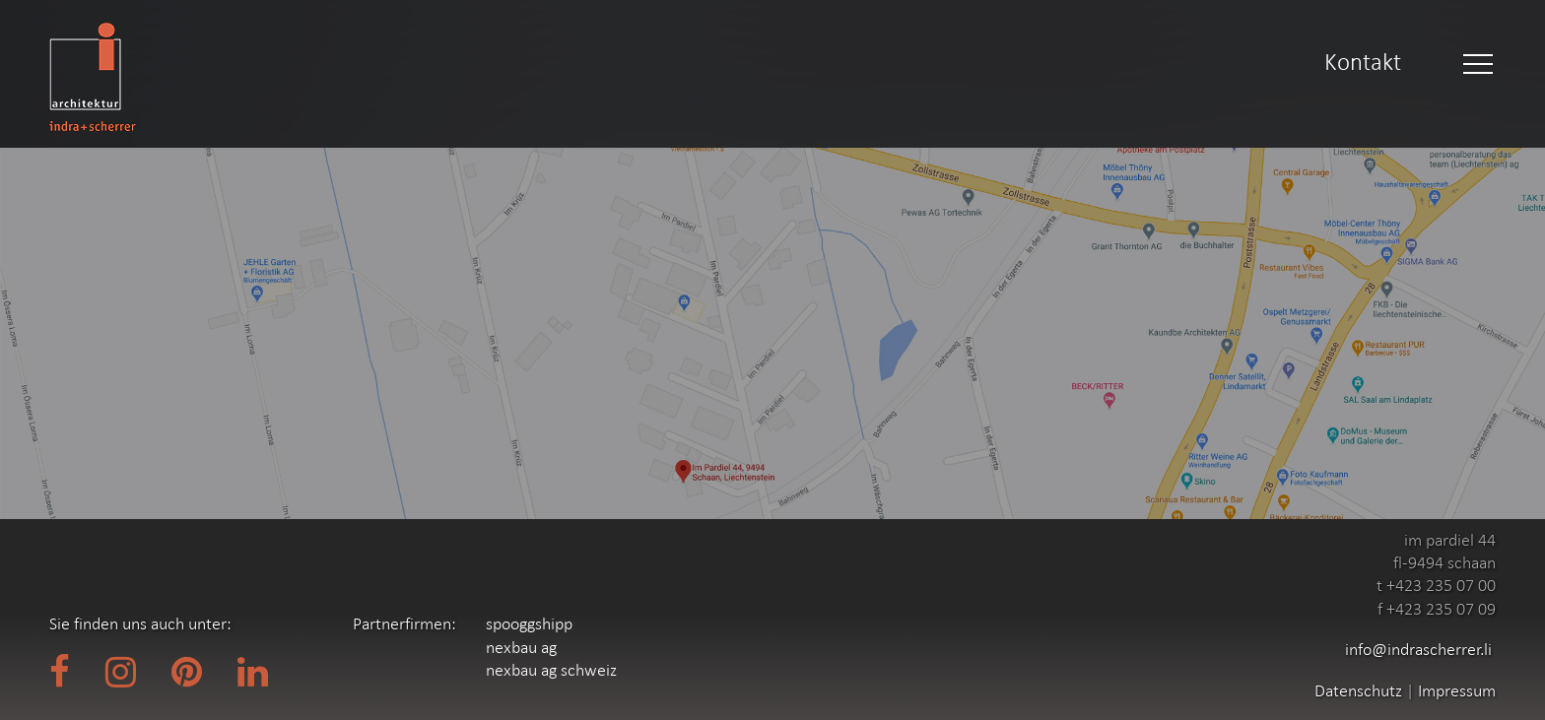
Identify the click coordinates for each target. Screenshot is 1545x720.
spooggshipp (529, 623)
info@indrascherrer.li (1418, 649)
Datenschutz (1360, 690)
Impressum (1457, 690)
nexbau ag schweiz (551, 670)
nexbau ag (521, 647)
